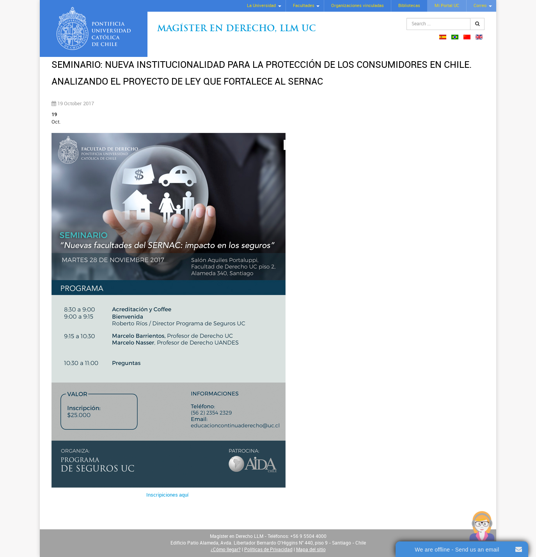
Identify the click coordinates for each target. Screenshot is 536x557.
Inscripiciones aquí (167, 495)
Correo (480, 5)
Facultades (303, 5)
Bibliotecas (409, 5)
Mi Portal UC (447, 5)
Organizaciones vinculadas (357, 5)
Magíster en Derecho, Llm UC (236, 29)
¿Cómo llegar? (226, 549)
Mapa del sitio (311, 549)
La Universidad (261, 5)
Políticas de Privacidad (268, 549)
